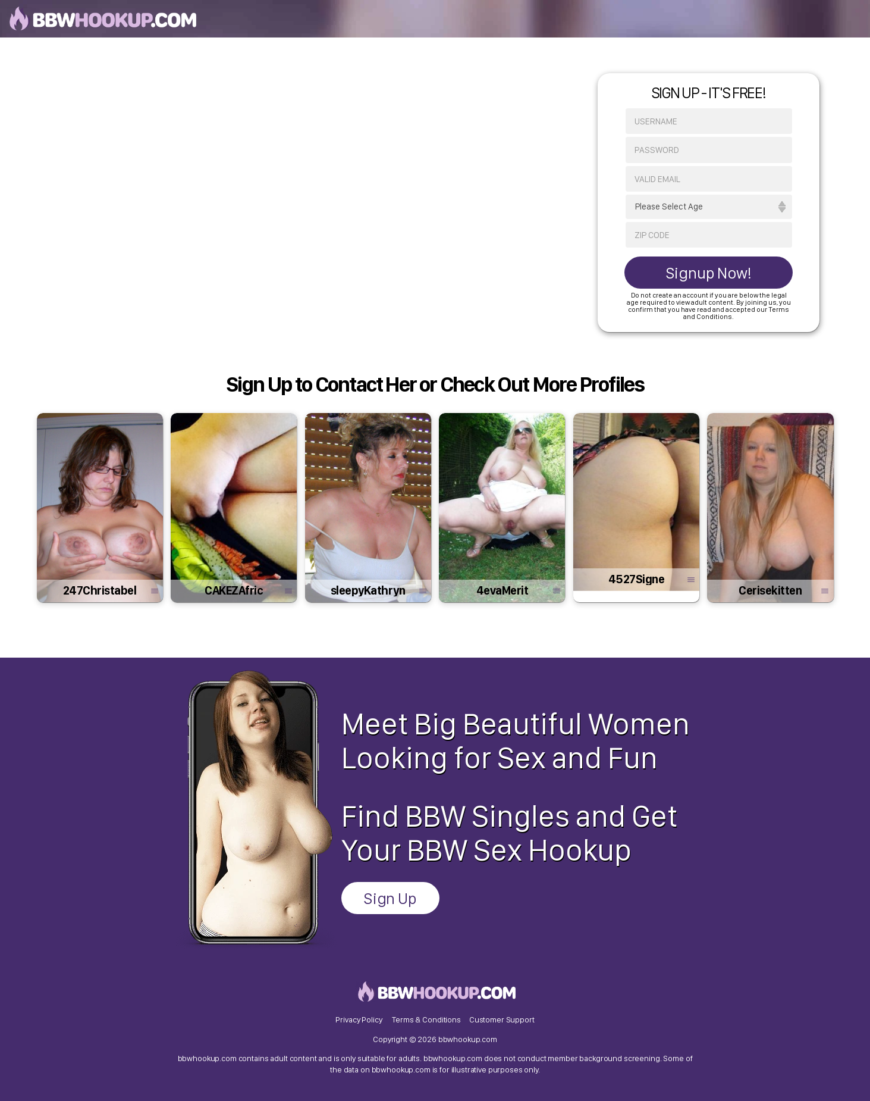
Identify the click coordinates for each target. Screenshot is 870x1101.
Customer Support (502, 1019)
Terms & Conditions (426, 1019)
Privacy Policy (358, 1019)
